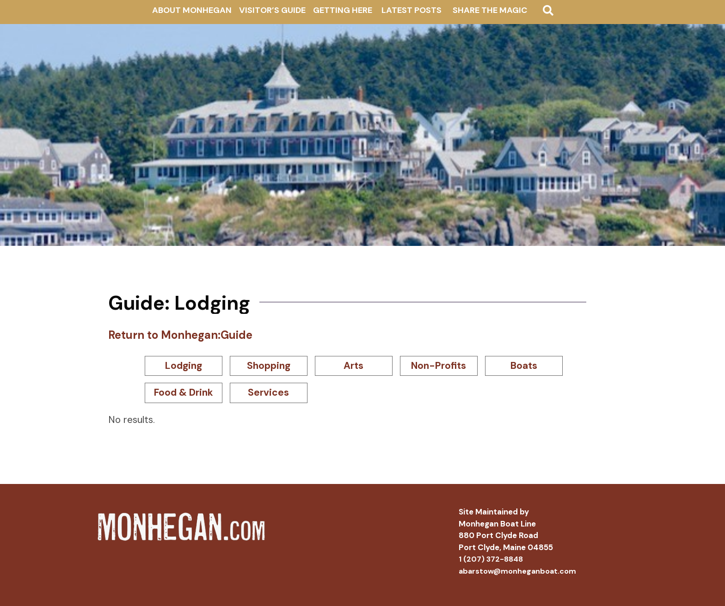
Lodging (183, 365)
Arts (353, 365)
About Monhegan (192, 10)
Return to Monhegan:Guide (180, 335)
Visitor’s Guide (272, 10)
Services (268, 392)
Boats (523, 365)
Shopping (268, 365)
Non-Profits (438, 365)
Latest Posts (411, 10)
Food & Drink (183, 392)
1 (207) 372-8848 (491, 559)
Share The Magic (490, 10)
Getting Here (342, 10)
